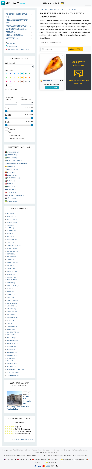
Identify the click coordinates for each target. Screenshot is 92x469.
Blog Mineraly (10, 455)
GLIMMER (11, 274)
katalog (44, 9)
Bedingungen (7, 450)
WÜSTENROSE (12, 372)
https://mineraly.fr (81, 455)
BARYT (10, 236)
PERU (10, 184)
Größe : (7, 122)
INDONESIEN (12, 169)
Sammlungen (54, 9)
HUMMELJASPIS (13, 285)
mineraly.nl (79, 459)
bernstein (46, 80)
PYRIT (10, 323)
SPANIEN (11, 166)
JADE (9, 288)
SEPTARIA (11, 349)
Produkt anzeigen (52, 87)
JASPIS (10, 291)
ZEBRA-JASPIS (12, 375)
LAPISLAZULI (12, 303)
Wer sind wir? (47, 450)
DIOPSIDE (11, 254)
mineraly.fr (9, 459)
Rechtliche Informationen (21, 450)
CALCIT (10, 242)
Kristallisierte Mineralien (18, 26)
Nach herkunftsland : (26, 98)
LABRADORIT (12, 300)
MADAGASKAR (13, 178)
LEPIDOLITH (12, 306)
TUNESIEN (11, 192)
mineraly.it (53, 459)
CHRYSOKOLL (12, 251)
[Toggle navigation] (88, 3)
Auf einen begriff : (11, 89)
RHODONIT (11, 335)
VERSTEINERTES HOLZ (15, 369)
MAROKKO (12, 175)
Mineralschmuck (14, 35)
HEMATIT (11, 283)
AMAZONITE (12, 216)
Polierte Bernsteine (68, 9)
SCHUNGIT (11, 346)
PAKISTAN (11, 186)
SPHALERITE (12, 355)
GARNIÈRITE (12, 271)
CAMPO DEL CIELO (14, 245)
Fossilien (11, 32)
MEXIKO (11, 181)
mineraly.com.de (39, 459)
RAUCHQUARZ (13, 332)
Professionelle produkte (17, 49)
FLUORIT (11, 268)
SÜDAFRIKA (11, 198)
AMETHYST (12, 219)
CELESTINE (12, 248)
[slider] (6, 111)
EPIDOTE (11, 259)
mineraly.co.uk (23, 459)
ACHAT (10, 213)
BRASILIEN (12, 157)
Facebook (21, 455)
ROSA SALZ (11, 337)
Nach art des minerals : (9, 98)
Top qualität (12, 46)
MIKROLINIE (12, 312)
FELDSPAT (11, 265)
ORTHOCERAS (12, 317)
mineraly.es (66, 459)
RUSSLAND (12, 189)
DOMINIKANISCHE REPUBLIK (17, 163)
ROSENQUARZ (12, 340)
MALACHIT (11, 309)
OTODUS (11, 320)
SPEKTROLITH (12, 352)
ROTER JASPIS (12, 343)
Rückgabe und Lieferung (62, 450)
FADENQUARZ (12, 262)
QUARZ (10, 329)
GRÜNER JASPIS (13, 280)
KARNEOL (11, 294)
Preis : (7, 108)
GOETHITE (11, 277)
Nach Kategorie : (10, 63)
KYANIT (10, 297)
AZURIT (10, 233)
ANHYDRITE (11, 225)
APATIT (10, 228)
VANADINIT (11, 366)
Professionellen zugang (80, 450)
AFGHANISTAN (13, 152)
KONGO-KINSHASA (14, 160)
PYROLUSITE (12, 326)
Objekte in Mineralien (16, 29)
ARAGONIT (11, 231)
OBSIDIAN (11, 314)
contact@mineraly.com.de (62, 455)
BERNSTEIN (12, 239)
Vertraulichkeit (36, 450)
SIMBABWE (12, 201)
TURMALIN (12, 364)
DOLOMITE (11, 257)
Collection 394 (75, 49)
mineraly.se (51, 462)
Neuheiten (10, 44)
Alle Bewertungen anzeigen (22, 439)
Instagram (31, 455)
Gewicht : (8, 115)
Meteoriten (12, 38)
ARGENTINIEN (12, 155)
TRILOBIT (11, 361)
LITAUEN (11, 172)
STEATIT (10, 358)
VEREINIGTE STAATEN (15, 195)
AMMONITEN (12, 222)
